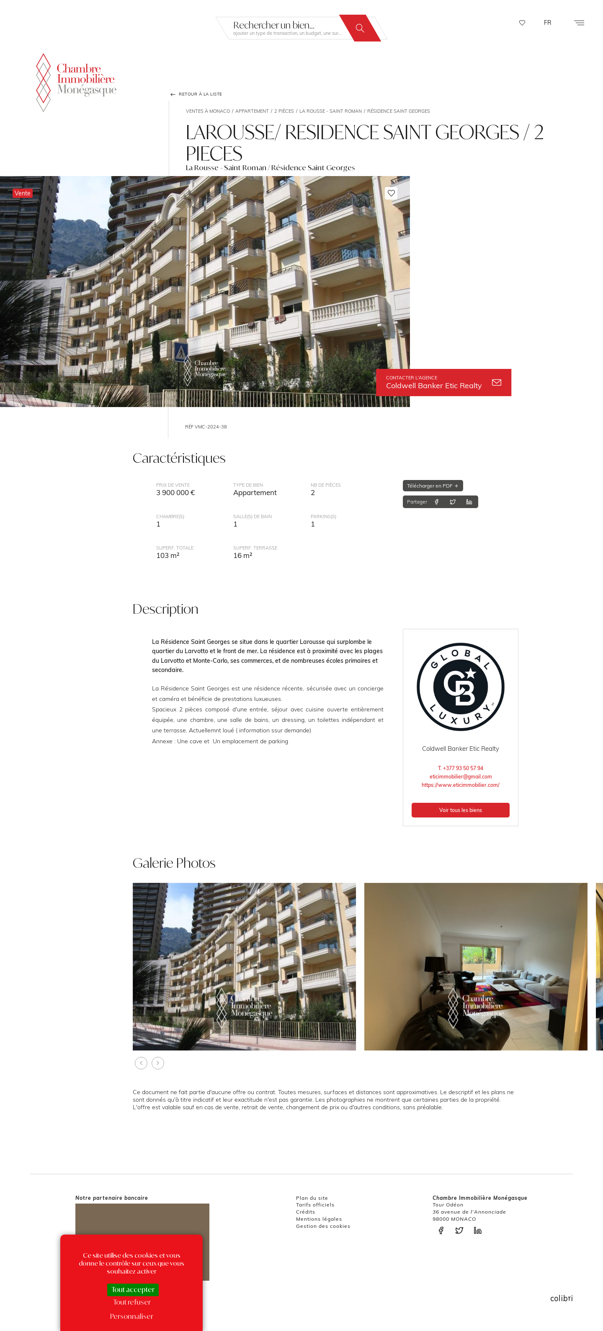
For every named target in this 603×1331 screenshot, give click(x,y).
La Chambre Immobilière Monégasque (76, 82)
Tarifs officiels (315, 1204)
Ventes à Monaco (208, 111)
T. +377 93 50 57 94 (460, 768)
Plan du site (312, 1198)
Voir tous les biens (460, 810)
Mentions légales (319, 1219)
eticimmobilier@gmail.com (461, 776)
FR (547, 22)
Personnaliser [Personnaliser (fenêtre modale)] (131, 1316)
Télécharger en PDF (433, 486)
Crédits (305, 1212)
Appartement (252, 111)
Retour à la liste (195, 94)
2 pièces (284, 111)
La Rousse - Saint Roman (330, 111)
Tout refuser (132, 1302)
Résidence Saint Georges (398, 111)
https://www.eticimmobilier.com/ (461, 785)
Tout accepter (133, 1289)
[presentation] (141, 1063)
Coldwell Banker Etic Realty (443, 382)
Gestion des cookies (323, 1226)
